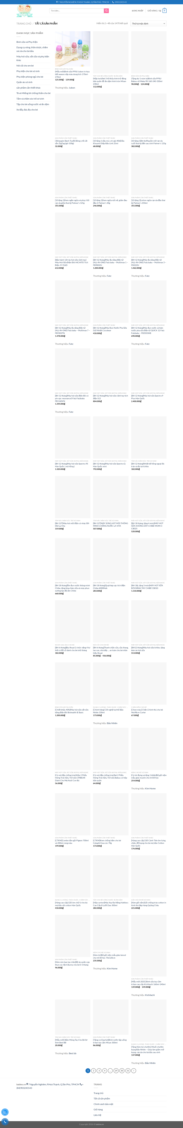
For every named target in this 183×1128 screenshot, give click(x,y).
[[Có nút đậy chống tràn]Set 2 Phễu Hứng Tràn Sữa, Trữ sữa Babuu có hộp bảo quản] (110, 749)
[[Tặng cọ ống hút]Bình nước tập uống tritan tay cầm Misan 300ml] (110, 1017)
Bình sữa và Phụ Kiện (27, 41)
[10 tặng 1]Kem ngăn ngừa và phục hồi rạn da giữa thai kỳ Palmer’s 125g (72, 201)
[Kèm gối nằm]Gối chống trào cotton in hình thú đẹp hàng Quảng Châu (148, 903)
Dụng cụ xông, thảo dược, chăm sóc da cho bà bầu (32, 49)
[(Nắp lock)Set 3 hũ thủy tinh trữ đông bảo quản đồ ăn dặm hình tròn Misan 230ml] (110, 52)
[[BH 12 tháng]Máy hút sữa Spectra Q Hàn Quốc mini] (110, 437)
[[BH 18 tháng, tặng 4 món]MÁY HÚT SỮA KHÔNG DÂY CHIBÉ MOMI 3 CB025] (149, 497)
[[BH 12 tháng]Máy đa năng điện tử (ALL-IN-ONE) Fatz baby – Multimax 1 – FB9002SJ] (110, 234)
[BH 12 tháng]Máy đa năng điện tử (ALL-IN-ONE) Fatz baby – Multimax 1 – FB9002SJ (110, 262)
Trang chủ (23, 23)
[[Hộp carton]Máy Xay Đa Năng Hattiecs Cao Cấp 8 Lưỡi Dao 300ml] (110, 876)
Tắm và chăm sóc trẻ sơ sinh (30, 98)
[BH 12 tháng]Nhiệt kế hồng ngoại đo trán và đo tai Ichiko (147, 465)
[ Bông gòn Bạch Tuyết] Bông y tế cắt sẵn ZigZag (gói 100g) (71, 142)
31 (128, 1070)
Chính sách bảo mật (103, 1104)
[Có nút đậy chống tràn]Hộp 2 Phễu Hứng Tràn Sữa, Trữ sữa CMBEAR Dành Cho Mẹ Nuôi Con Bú (71, 778)
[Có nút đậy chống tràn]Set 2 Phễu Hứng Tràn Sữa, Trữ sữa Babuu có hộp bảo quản (110, 778)
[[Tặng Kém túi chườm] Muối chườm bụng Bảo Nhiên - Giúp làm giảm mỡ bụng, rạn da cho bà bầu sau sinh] (149, 1021)
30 (122, 1070)
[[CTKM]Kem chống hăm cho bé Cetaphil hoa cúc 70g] (110, 814)
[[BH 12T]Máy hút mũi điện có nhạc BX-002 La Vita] (72, 497)
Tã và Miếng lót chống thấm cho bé (33, 93)
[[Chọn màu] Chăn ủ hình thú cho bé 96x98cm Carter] (149, 683)
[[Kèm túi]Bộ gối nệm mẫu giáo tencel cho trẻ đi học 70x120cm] (110, 932)
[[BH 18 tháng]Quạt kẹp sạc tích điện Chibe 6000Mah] (110, 559)
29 (116, 1070)
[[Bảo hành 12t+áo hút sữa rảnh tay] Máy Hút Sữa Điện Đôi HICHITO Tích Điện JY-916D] (72, 234)
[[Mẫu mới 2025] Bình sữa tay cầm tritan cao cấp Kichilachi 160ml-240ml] (149, 945)
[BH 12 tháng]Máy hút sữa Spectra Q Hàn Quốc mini (109, 465)
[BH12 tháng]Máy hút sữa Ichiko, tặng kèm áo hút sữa (148, 648)
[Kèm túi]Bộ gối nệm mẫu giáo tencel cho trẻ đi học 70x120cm (109, 956)
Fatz (109, 275)
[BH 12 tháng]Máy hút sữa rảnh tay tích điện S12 (110, 397)
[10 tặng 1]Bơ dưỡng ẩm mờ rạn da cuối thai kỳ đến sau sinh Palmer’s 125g (148, 142)
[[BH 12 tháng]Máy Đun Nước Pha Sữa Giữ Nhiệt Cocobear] (110, 301)
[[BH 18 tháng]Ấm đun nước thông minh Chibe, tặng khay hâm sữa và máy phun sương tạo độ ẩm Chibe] (72, 559)
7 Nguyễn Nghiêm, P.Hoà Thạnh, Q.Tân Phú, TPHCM (53, 1084)
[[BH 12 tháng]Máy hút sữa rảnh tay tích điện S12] (110, 369)
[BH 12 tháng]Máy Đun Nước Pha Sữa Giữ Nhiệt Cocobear (110, 329)
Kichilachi (150, 995)
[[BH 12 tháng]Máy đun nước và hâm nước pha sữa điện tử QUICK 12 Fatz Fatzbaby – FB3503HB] (149, 301)
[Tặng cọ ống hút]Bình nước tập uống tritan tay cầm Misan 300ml (110, 1041)
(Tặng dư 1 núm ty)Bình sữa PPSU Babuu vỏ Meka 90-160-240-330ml (146, 79)
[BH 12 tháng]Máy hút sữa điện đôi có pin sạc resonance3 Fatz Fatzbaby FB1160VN (71, 398)
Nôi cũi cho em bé (25, 65)
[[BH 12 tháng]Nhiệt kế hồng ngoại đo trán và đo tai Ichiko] (149, 437)
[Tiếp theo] (133, 1070)
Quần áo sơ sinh (24, 82)
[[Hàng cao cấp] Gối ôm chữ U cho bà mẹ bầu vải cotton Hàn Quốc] (72, 876)
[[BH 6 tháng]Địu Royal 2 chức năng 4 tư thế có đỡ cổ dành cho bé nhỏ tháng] (72, 621)
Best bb (72, 1053)
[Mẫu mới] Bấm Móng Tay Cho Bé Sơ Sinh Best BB (71, 1041)
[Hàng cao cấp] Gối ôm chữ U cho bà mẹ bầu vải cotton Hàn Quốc (71, 903)
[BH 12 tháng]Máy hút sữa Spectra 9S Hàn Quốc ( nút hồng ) (71, 465)
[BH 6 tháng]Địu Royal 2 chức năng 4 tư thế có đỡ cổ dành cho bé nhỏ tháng (72, 648)
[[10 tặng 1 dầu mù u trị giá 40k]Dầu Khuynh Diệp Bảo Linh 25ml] (110, 115)
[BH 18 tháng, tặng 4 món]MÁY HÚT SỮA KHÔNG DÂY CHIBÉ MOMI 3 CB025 (147, 526)
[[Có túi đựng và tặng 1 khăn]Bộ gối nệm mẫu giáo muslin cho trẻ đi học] (149, 749)
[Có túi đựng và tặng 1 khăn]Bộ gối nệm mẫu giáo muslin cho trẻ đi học (149, 776)
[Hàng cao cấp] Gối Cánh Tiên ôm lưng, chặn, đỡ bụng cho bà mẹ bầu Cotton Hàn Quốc (148, 843)
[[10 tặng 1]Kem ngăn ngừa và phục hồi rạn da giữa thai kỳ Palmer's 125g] (72, 174)
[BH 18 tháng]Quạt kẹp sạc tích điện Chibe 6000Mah (109, 586)
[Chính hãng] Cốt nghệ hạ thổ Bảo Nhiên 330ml (108, 711)
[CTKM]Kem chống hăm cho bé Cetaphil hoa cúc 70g (107, 841)
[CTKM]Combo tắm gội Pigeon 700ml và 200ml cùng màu (72, 841)
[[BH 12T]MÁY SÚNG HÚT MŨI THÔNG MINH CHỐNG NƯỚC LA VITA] (110, 497)
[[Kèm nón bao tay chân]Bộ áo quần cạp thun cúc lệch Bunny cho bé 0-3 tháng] (72, 936)
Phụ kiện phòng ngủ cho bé (29, 76)
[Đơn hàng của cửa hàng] (148, 23)
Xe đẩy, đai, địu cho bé (27, 109)
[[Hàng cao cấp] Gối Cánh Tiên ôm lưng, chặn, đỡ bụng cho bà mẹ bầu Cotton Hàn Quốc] (149, 814)
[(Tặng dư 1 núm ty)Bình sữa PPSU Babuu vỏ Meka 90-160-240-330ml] (149, 52)
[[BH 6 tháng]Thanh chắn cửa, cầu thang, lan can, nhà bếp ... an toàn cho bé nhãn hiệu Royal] (110, 621)
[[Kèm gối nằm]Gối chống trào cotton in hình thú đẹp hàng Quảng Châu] (149, 876)
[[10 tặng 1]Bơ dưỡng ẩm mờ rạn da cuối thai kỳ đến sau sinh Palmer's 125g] (149, 115)
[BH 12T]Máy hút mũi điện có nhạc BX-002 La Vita (72, 524)
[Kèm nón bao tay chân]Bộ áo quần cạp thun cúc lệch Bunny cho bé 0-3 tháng (72, 963)
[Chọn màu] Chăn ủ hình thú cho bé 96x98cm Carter (147, 711)
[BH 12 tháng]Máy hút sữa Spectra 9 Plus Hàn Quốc (147, 397)
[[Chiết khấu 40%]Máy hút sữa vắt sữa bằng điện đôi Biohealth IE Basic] (72, 683)
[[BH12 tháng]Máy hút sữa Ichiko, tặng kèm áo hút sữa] (149, 621)
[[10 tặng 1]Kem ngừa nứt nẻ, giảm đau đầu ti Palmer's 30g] (110, 174)
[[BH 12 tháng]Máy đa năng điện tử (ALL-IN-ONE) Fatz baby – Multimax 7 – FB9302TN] (72, 301)
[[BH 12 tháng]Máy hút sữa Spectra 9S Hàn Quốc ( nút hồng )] (72, 437)
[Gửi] (106, 10)
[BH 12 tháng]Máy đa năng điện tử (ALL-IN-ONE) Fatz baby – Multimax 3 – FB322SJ (148, 262)
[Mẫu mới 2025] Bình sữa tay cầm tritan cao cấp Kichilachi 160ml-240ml (148, 982)
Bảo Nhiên (112, 723)
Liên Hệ (97, 1115)
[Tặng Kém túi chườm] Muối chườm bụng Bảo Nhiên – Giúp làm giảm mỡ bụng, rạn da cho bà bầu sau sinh (147, 1049)
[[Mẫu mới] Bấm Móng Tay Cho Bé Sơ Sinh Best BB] (72, 1017)
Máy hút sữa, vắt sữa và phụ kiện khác (32, 58)
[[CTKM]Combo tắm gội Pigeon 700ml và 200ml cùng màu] (72, 814)
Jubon (72, 87)
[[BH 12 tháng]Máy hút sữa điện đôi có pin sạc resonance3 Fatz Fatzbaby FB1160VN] (72, 369)
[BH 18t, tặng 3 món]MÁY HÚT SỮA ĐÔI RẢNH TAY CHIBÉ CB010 (147, 586)
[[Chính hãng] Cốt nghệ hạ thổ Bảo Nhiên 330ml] (110, 683)
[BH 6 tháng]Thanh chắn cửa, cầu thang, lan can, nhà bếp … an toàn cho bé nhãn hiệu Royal (110, 650)
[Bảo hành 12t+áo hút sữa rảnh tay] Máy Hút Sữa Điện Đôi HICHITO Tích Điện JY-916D (71, 262)
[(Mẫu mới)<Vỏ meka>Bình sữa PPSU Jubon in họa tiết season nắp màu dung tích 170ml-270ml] (72, 48)
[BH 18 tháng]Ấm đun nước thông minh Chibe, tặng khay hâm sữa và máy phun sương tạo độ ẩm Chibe (72, 588)
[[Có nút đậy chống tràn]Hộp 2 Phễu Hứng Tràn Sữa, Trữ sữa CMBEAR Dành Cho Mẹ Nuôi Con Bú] (72, 749)
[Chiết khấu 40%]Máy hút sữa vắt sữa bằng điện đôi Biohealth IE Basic (71, 711)
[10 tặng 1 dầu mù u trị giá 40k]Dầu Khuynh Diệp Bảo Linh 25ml (108, 142)
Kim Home (150, 788)
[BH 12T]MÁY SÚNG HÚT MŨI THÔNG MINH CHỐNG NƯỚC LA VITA (110, 524)
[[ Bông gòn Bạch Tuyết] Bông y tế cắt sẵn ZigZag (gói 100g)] (72, 115)
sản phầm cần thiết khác (28, 87)
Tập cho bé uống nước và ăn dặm (32, 104)
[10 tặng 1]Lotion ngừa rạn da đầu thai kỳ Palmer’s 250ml (148, 201)
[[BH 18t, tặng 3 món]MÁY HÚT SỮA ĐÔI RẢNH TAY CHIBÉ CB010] (149, 559)
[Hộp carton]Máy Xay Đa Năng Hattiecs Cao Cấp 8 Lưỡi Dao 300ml (110, 903)
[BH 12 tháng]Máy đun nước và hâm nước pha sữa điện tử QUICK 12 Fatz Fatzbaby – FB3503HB (147, 330)
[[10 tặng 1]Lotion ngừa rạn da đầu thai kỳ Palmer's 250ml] (149, 174)
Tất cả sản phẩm (102, 1098)
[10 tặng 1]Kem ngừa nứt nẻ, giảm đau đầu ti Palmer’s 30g (110, 201)
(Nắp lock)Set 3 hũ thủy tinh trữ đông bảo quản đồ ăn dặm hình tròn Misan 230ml (109, 81)
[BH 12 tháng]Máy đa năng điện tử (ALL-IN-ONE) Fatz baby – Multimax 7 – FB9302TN (72, 330)
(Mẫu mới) (72, 74)
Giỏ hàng (98, 1109)
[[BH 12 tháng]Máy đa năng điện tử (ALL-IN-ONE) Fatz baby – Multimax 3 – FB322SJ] (149, 234)
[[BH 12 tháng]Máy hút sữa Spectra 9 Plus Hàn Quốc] (149, 369)
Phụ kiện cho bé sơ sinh (28, 71)
